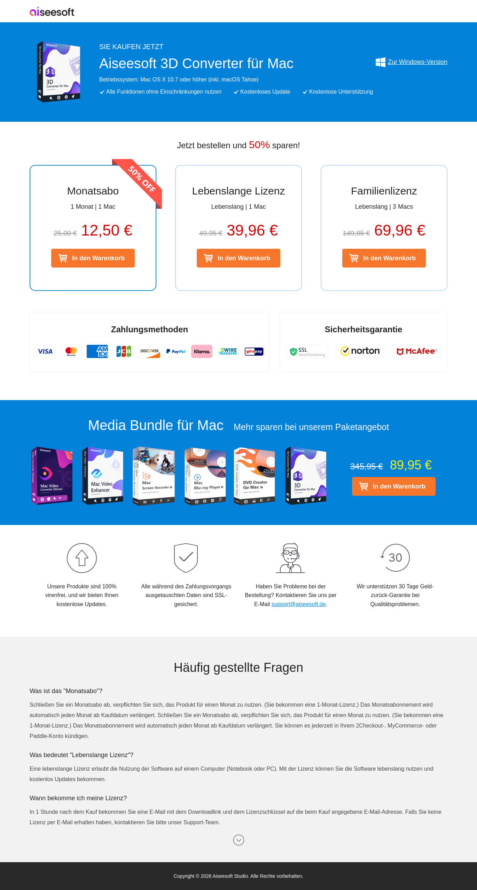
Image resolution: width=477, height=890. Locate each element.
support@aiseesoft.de (299, 604)
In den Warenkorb (98, 258)
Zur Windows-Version (411, 62)
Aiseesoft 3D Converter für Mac (196, 63)
